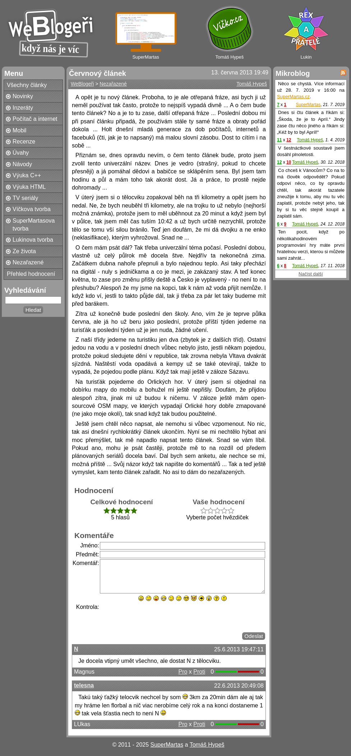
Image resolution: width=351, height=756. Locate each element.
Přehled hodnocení (31, 274)
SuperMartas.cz (293, 96)
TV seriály (25, 198)
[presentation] (154, 617)
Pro (182, 672)
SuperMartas (308, 104)
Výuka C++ (27, 175)
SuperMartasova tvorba (34, 225)
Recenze (24, 141)
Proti (199, 672)
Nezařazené (28, 262)
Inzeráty (23, 108)
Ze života (24, 251)
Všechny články (27, 85)
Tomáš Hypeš (251, 84)
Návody (22, 164)
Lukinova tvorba (33, 240)
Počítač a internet (35, 119)
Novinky (23, 96)
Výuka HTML (29, 187)
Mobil (19, 130)
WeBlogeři (82, 84)
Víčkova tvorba (32, 209)
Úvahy (21, 153)
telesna (84, 685)
